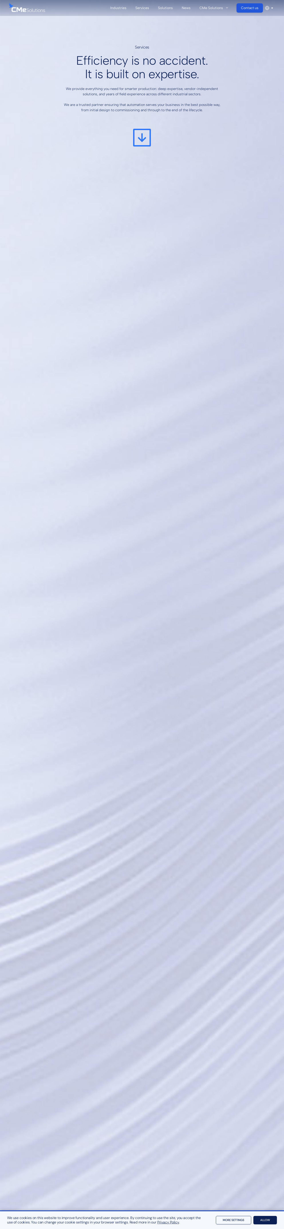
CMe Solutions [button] (216, 8)
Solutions (165, 8)
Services (142, 8)
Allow (265, 1220)
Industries (118, 8)
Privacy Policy (168, 1222)
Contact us (249, 8)
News (186, 8)
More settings (233, 1220)
